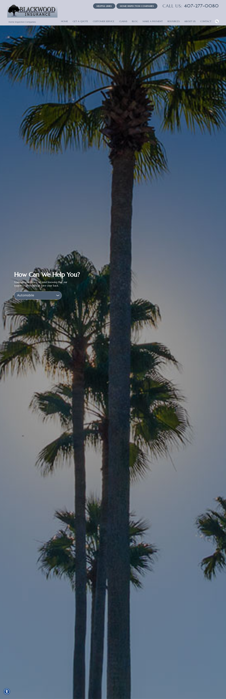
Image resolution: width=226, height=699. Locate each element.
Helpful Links (104, 6)
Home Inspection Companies (137, 6)
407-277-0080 (191, 6)
